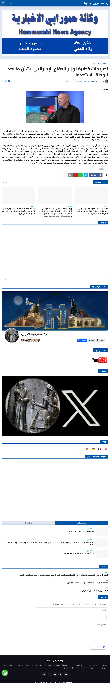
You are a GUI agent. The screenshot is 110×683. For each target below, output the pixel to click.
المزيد (81, 449)
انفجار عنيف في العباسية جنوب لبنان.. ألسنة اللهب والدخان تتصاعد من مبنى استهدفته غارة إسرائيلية (92, 211)
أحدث (105, 280)
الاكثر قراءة (82, 523)
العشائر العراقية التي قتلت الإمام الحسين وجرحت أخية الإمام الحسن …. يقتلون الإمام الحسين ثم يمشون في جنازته (50, 543)
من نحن (53, 679)
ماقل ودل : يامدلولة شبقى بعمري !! (80, 531)
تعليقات (28, 523)
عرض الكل (5, 182)
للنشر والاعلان (62, 679)
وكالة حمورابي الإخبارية (96, 3)
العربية (94, 64)
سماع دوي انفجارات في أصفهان (95, 590)
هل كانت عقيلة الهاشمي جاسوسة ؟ (79, 553)
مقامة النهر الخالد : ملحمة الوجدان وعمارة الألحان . (87, 583)
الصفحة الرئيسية (103, 64)
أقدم (4, 280)
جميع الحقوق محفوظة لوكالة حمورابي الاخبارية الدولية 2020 (54, 675)
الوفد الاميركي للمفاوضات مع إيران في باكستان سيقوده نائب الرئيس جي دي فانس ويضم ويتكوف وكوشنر (63, 575)
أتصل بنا (45, 679)
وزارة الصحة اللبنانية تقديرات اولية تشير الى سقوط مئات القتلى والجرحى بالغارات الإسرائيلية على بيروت (18, 211)
